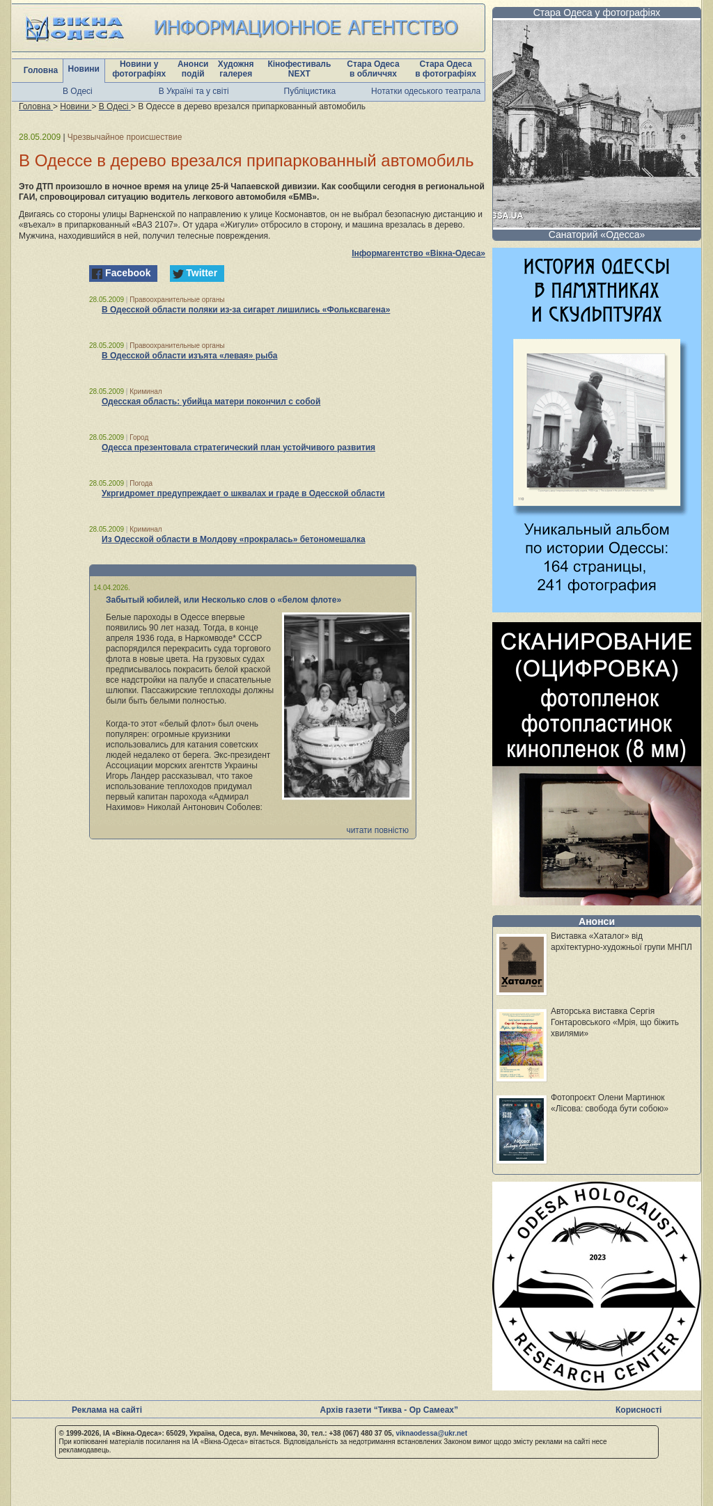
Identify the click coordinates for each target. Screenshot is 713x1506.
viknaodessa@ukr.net (431, 1433)
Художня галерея (236, 69)
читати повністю (377, 830)
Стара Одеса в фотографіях (445, 69)
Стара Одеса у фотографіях (597, 12)
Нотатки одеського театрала (425, 91)
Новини (84, 69)
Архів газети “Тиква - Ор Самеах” (389, 1410)
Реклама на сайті (107, 1410)
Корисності (638, 1410)
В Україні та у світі (194, 91)
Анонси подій (193, 69)
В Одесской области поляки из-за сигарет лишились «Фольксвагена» (246, 310)
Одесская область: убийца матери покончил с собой (211, 401)
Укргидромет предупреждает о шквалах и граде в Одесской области (243, 493)
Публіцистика (310, 91)
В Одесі (78, 91)
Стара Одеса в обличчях (373, 69)
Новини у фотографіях (139, 69)
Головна (41, 70)
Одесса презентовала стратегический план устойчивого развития (238, 447)
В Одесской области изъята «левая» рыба (189, 355)
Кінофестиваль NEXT (299, 69)
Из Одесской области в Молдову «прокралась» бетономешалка (234, 539)
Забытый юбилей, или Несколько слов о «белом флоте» (223, 600)
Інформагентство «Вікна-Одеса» (418, 253)
